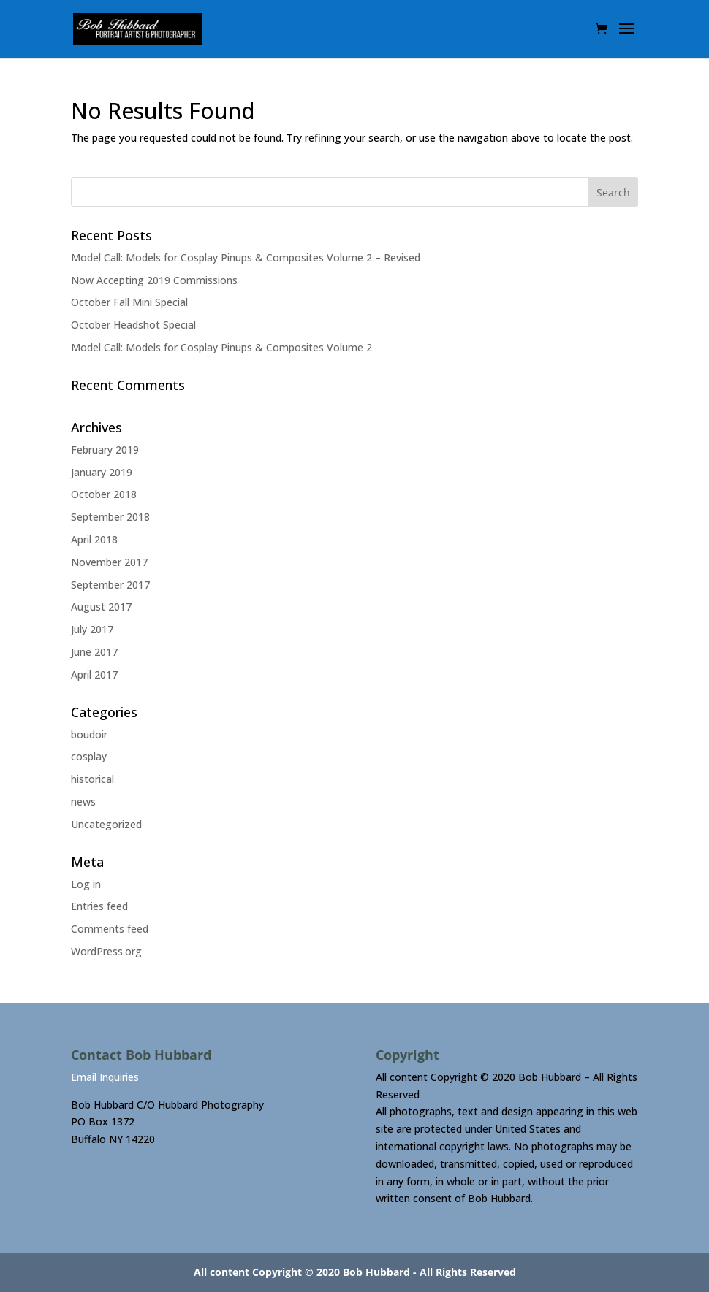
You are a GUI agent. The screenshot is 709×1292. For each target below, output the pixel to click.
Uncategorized (106, 824)
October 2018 (104, 494)
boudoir (89, 734)
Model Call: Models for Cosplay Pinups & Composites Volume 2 (221, 347)
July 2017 (92, 629)
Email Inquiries (105, 1077)
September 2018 (110, 517)
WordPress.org (106, 951)
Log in (86, 884)
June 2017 (94, 652)
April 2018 (94, 539)
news (83, 802)
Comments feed (109, 929)
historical (92, 779)
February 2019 (105, 449)
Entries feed (99, 906)
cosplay (89, 756)
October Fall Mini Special (129, 302)
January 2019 (101, 472)
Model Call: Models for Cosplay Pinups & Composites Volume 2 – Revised (245, 257)
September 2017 (110, 585)
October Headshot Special (133, 325)
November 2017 (109, 562)
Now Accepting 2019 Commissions (154, 280)
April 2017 (94, 674)
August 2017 (101, 606)
